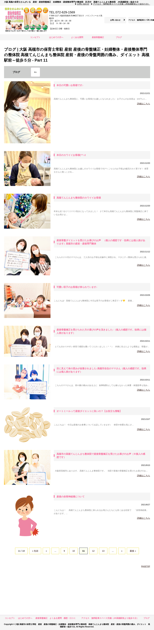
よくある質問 (77, 37)
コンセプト (35, 37)
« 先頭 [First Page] (35, 551)
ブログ (119, 37)
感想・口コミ (70, 618)
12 (93, 551)
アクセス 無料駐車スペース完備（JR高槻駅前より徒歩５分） (121, 4)
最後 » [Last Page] (133, 551)
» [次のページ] (121, 551)
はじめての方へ (57, 37)
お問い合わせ (83, 4)
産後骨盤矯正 (98, 37)
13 (103, 551)
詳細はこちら (143, 103)
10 (73, 551)
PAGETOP (145, 566)
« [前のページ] (46, 551)
